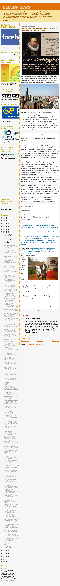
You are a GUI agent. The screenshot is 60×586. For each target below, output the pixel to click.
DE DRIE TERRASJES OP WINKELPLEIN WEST (10, 283)
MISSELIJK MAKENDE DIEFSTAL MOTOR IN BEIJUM (9, 276)
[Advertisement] (10, 169)
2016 (4, 231)
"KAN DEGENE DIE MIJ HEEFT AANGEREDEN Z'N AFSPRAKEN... (11, 336)
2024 (4, 218)
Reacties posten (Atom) (35, 344)
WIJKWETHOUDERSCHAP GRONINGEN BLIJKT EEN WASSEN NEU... (11, 508)
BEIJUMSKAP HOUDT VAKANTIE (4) (9, 304)
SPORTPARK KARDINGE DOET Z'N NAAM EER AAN (11, 327)
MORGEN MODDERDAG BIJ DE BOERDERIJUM (11, 291)
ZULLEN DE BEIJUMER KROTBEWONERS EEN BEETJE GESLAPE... (10, 483)
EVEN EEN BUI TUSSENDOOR (11, 476)
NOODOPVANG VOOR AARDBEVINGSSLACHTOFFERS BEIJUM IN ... (11, 368)
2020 (4, 225)
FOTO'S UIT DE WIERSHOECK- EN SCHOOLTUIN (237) (11, 286)
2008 (4, 559)
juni (5, 242)
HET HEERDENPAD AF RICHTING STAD (9, 316)
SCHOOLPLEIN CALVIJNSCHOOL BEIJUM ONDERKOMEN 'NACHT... (11, 486)
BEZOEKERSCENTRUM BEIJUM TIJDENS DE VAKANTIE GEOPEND (10, 330)
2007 (4, 561)
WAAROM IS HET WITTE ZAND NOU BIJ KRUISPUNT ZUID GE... (11, 528)
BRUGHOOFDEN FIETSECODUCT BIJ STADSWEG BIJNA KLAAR (11, 348)
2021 (4, 223)
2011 (4, 555)
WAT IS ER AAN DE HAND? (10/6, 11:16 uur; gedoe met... (11, 531)
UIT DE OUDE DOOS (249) (10, 436)
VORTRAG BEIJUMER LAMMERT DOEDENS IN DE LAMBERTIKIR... (11, 433)
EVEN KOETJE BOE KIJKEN (10, 396)
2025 (4, 217)
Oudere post (55, 341)
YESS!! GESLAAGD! (8, 514)
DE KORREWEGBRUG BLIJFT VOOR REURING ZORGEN (11, 451)
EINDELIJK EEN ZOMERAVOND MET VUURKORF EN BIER (11, 288)
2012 (4, 553)
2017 (4, 229)
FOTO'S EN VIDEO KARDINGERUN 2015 (9, 273)
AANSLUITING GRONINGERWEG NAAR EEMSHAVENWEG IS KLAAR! (10, 323)
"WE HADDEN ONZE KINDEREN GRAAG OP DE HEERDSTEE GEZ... (11, 538)
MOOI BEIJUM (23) (8, 341)
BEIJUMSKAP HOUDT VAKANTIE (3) (9, 394)
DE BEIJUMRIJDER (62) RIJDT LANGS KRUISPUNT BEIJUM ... (11, 465)
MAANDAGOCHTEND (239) (10, 460)
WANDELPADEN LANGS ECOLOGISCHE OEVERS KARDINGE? (10, 246)
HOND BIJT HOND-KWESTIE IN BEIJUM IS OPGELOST (11, 421)
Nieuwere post (25, 341)
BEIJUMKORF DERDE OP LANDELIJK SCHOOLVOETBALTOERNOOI (11, 417)
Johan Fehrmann (7, 568)
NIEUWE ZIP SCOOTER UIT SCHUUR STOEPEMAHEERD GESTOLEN (10, 300)
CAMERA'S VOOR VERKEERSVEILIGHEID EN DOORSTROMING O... (11, 495)
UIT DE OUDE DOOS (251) (10, 244)
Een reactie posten (25, 338)
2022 (4, 222)
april (5, 544)
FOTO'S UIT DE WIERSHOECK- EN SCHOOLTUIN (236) (11, 379)
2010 (4, 556)
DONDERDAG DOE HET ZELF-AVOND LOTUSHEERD (11, 360)
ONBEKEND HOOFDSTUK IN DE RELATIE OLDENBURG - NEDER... (11, 520)
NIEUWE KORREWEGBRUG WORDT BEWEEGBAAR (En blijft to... (11, 310)
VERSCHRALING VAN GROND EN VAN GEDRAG (11, 404)
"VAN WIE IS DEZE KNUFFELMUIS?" (8, 398)
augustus (6, 239)
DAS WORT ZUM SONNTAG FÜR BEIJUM (10, 468)
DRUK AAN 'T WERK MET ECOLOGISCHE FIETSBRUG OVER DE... (11, 447)
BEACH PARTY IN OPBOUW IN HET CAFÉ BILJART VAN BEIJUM (11, 250)
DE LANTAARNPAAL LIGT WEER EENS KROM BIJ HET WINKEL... (11, 254)
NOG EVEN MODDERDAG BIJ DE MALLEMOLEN (11, 267)
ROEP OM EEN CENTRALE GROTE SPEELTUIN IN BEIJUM (10, 363)
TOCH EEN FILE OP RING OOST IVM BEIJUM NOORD (11, 535)
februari (6, 547)
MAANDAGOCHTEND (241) (10, 271)
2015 (4, 232)
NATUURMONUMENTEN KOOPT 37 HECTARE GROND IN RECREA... (10, 499)
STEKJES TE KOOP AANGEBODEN (8, 462)
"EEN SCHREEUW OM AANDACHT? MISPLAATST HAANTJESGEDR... (11, 307)
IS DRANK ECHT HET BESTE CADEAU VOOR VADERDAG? (11, 391)
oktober (6, 236)
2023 (4, 220)
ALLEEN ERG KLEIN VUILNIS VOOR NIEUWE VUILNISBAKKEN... (11, 444)
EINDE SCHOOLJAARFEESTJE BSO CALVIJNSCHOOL (11, 296)
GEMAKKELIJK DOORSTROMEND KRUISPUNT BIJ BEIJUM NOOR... (10, 454)
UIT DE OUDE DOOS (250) (10, 345)
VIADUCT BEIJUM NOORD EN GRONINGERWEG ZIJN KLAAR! (11, 479)
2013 (4, 552)
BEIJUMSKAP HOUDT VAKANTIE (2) (9, 490)
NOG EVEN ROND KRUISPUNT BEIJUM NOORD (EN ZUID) (11, 314)
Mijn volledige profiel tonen (8, 580)
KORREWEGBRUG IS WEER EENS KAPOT (10, 458)
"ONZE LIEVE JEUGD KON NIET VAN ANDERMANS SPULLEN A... (11, 264)
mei (5, 543)
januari (6, 548)
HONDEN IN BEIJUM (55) (10, 441)
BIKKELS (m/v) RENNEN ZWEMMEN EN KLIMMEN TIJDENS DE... (10, 280)
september (7, 238)
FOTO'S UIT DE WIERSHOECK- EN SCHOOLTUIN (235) (11, 471)
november (6, 235)
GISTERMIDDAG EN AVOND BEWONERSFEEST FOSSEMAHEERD (10, 376)
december (6, 234)
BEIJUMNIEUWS (16, 7)
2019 (4, 226)
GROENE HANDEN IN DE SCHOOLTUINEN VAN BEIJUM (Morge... (10, 439)
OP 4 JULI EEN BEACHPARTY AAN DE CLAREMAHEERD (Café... (11, 423)
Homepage (40, 341)
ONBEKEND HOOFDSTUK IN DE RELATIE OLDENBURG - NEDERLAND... (39, 29)
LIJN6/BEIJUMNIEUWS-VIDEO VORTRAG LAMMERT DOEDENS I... (11, 319)
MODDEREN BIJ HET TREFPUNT (9, 294)
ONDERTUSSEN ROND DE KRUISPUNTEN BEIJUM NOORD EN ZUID (10, 352)
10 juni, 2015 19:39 (29, 335)
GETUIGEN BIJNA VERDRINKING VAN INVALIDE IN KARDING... (10, 387)
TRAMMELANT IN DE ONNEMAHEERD (9, 409)
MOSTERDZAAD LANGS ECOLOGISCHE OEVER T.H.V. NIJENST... (10, 474)
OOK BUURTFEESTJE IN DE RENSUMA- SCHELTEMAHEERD (10, 372)
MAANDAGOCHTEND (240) (10, 366)
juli (5, 241)
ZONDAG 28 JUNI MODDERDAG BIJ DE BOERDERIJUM (10, 412)
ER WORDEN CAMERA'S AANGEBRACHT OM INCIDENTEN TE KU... (10, 511)
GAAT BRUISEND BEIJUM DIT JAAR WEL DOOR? (11, 333)
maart (5, 546)
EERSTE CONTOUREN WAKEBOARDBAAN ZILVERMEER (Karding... (10, 516)
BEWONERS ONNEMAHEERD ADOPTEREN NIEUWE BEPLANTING (11, 401)
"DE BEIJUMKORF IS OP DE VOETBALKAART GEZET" (10, 407)
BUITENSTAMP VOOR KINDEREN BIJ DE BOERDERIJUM (9, 430)
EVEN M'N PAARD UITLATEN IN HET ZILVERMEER (11, 492)
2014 (4, 550)
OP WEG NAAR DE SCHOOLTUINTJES (9, 541)
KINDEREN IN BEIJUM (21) (10, 354)
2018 (4, 228)
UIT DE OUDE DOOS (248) (10, 533)
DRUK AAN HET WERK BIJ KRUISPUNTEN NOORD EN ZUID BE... (11, 524)
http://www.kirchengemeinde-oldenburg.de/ (34, 308)
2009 (4, 558)
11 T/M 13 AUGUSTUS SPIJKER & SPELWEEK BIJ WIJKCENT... (11, 260)
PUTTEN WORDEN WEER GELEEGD (10, 381)
